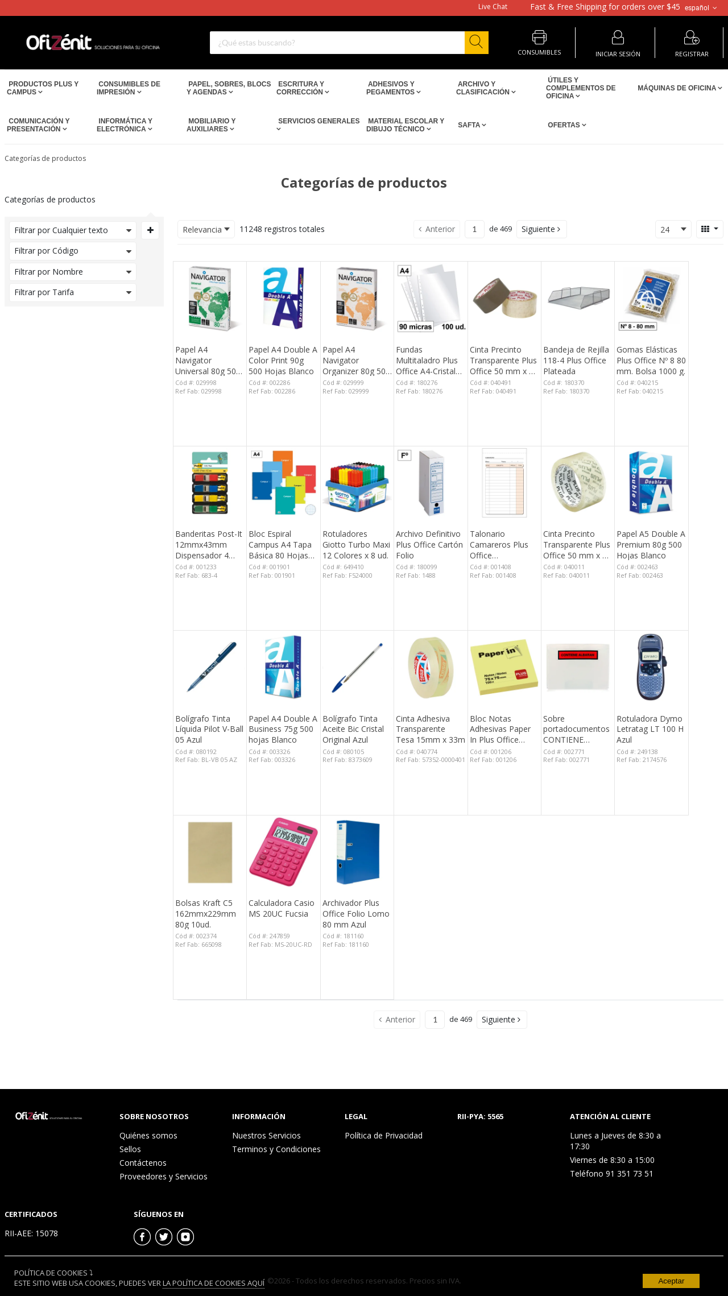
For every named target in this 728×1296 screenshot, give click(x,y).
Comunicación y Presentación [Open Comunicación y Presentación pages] (38, 125)
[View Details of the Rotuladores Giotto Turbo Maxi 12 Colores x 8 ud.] (357, 482)
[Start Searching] (477, 42)
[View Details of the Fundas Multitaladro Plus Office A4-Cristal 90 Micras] (430, 298)
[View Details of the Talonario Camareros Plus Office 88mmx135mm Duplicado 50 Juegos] (504, 482)
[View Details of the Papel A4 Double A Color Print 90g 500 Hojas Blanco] (283, 298)
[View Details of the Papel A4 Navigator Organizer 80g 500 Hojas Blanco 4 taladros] (357, 298)
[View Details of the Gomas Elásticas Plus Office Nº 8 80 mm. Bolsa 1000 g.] (651, 298)
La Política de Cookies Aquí (213, 1283)
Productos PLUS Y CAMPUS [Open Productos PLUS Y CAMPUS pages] (42, 88)
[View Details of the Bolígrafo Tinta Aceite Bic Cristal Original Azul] (357, 667)
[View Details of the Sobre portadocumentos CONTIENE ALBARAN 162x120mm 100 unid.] (578, 667)
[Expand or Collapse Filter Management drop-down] (150, 230)
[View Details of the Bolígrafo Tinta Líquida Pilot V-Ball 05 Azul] (210, 667)
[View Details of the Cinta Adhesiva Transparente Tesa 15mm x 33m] (430, 667)
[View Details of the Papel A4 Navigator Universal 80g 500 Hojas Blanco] (210, 298)
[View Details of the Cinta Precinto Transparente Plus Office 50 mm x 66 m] (504, 298)
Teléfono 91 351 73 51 (611, 1173)
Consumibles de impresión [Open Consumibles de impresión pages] (128, 88)
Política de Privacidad (384, 1135)
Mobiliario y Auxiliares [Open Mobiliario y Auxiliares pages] (211, 125)
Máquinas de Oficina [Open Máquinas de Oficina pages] (677, 88)
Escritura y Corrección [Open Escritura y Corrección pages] (300, 88)
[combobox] (349, 42)
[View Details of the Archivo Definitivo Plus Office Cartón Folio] (430, 482)
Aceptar (671, 1281)
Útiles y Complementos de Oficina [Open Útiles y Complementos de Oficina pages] (580, 88)
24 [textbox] (664, 229)
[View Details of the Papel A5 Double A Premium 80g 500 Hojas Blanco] (651, 482)
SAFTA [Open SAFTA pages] (469, 125)
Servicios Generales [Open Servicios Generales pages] (317, 121)
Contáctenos (143, 1162)
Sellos (130, 1149)
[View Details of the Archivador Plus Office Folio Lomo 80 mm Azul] (357, 852)
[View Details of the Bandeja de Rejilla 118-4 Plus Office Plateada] (578, 298)
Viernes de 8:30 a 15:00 (612, 1159)
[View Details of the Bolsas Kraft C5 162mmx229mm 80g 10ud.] (210, 852)
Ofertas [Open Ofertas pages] (564, 125)
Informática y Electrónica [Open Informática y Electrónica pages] (124, 125)
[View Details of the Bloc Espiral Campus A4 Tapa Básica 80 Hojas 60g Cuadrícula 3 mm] (283, 482)
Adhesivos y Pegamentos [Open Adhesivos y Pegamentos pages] (391, 88)
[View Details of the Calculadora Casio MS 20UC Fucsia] (283, 852)
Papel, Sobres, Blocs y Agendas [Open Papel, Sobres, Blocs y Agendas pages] (229, 88)
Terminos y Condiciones (276, 1149)
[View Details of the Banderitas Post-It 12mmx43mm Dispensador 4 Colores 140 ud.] (210, 482)
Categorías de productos (45, 158)
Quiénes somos (148, 1135)
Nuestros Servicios (266, 1135)
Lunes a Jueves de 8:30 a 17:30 (615, 1141)
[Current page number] (475, 229)
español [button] (702, 8)
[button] (541, 229)
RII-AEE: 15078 (31, 1233)
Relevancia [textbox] (202, 229)
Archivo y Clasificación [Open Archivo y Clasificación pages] (483, 88)
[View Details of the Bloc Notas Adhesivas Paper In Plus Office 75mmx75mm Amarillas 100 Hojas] (504, 667)
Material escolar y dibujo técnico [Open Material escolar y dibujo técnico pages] (405, 125)
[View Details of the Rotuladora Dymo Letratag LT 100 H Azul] (651, 667)
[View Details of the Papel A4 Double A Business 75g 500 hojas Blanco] (283, 667)
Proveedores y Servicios (163, 1176)
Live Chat (492, 6)
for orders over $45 (605, 6)
